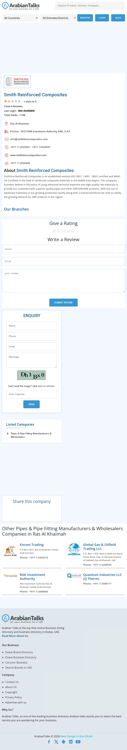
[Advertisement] (63, 50)
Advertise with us (15, 702)
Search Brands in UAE (18, 667)
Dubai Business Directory (20, 657)
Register (85, 18)
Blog (118, 18)
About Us (11, 687)
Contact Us (12, 682)
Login (102, 18)
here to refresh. (46, 385)
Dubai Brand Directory (19, 652)
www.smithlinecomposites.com (28, 155)
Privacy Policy (13, 697)
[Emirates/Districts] (58, 17)
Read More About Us (15, 636)
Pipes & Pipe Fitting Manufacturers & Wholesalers (31, 435)
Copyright (11, 692)
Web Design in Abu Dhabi (77, 736)
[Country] (20, 17)
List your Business (16, 662)
